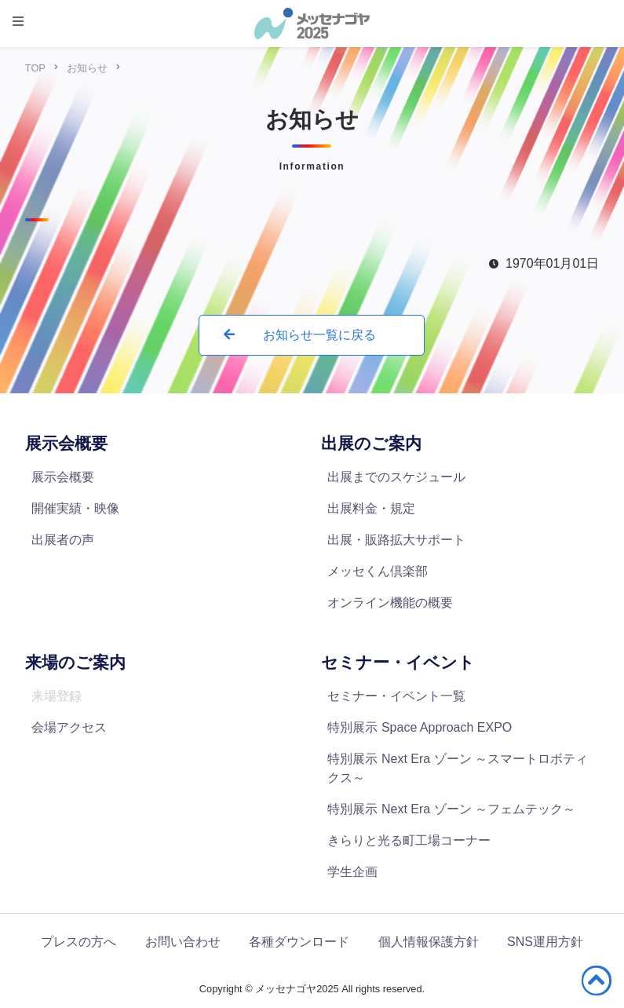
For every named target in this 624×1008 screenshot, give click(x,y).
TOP (35, 68)
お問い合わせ (183, 941)
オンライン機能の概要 (390, 602)
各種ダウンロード (299, 941)
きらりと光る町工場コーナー (409, 840)
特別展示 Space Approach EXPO (419, 727)
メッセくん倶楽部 (377, 571)
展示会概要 (62, 477)
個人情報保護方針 (428, 941)
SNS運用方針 (545, 941)
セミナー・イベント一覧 (396, 696)
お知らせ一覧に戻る (299, 334)
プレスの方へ (78, 941)
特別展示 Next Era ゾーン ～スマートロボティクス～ (457, 768)
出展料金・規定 (371, 508)
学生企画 (352, 871)
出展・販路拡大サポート (396, 539)
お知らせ (87, 68)
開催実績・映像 (75, 508)
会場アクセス (69, 727)
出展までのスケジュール (396, 477)
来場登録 (56, 696)
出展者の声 (62, 539)
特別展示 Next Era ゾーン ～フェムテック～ (451, 809)
